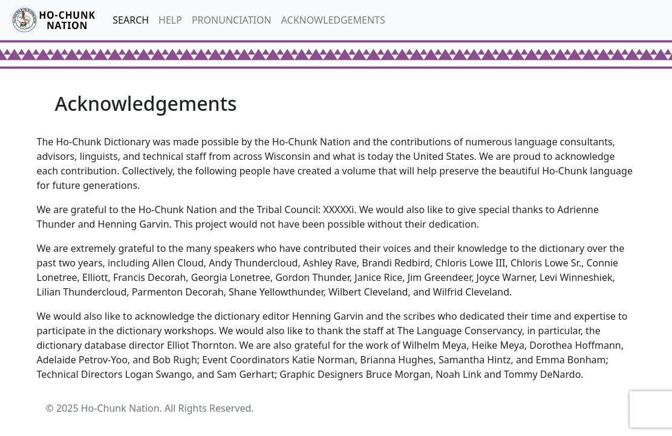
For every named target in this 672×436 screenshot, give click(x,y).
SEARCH (131, 20)
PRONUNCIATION (232, 20)
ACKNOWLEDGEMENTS (333, 20)
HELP (170, 20)
